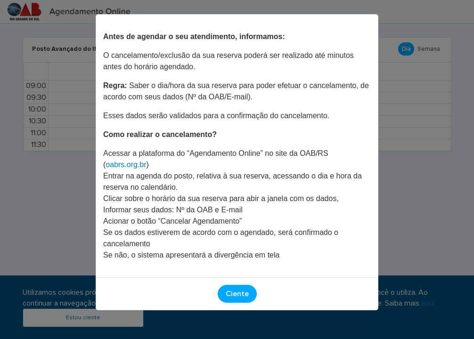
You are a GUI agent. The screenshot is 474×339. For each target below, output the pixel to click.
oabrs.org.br (126, 165)
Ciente (237, 294)
